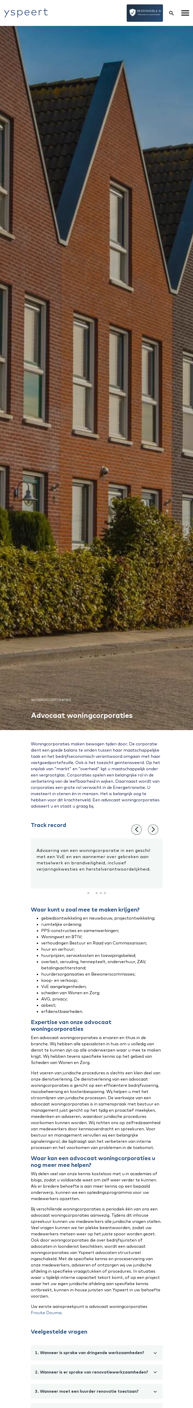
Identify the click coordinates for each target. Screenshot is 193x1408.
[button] (88, 893)
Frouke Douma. (46, 1312)
